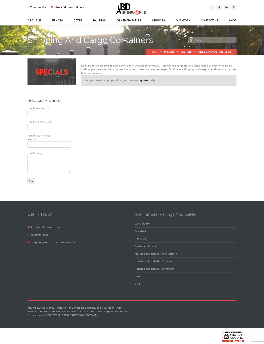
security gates (50, 311)
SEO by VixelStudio (59, 315)
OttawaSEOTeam (84, 315)
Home (154, 52)
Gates (78, 20)
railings (67, 311)
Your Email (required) (41, 125)
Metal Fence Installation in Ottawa (156, 253)
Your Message (41, 162)
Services (158, 20)
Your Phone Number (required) (41, 141)
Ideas (138, 276)
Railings (99, 20)
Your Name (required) (41, 111)
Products (169, 52)
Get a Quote (142, 223)
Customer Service (146, 246)
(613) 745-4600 (38, 7)
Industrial (186, 52)
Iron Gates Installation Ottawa (153, 261)
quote (144, 80)
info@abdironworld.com (69, 7)
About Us (34, 20)
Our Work (183, 20)
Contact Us (209, 20)
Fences (57, 20)
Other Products (129, 20)
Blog (137, 283)
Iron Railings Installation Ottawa (154, 268)
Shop (232, 20)
